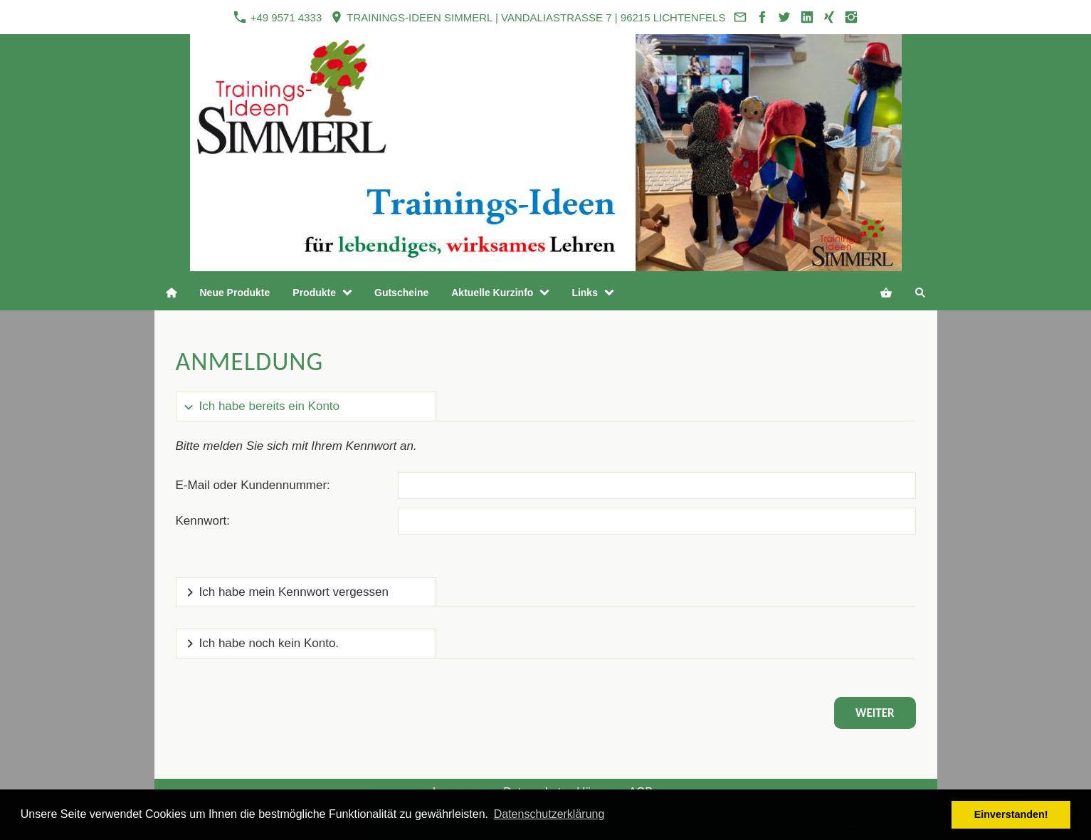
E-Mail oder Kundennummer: (253, 485)
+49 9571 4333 (277, 17)
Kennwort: (203, 520)
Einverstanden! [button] (1011, 814)
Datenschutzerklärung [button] (549, 814)
